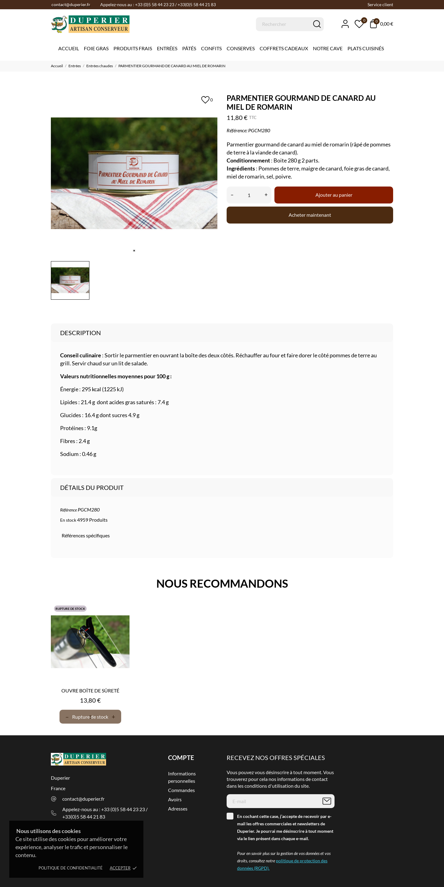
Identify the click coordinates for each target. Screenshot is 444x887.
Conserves (241, 48)
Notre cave (328, 48)
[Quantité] (249, 195)
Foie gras (96, 48)
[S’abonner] (327, 801)
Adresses (177, 808)
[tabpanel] (134, 173)
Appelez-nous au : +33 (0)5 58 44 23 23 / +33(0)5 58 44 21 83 (105, 812)
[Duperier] (75, 24)
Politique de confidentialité (71, 867)
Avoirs (175, 799)
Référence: (237, 130)
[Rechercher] (290, 24)
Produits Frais (132, 48)
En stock (68, 520)
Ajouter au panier (333, 195)
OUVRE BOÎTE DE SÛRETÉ (90, 690)
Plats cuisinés (365, 48)
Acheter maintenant (310, 215)
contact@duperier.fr (83, 799)
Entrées (167, 48)
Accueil (68, 48)
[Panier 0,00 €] (381, 23)
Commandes (181, 790)
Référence (68, 509)
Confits (211, 48)
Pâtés (189, 48)
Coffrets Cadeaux (284, 48)
